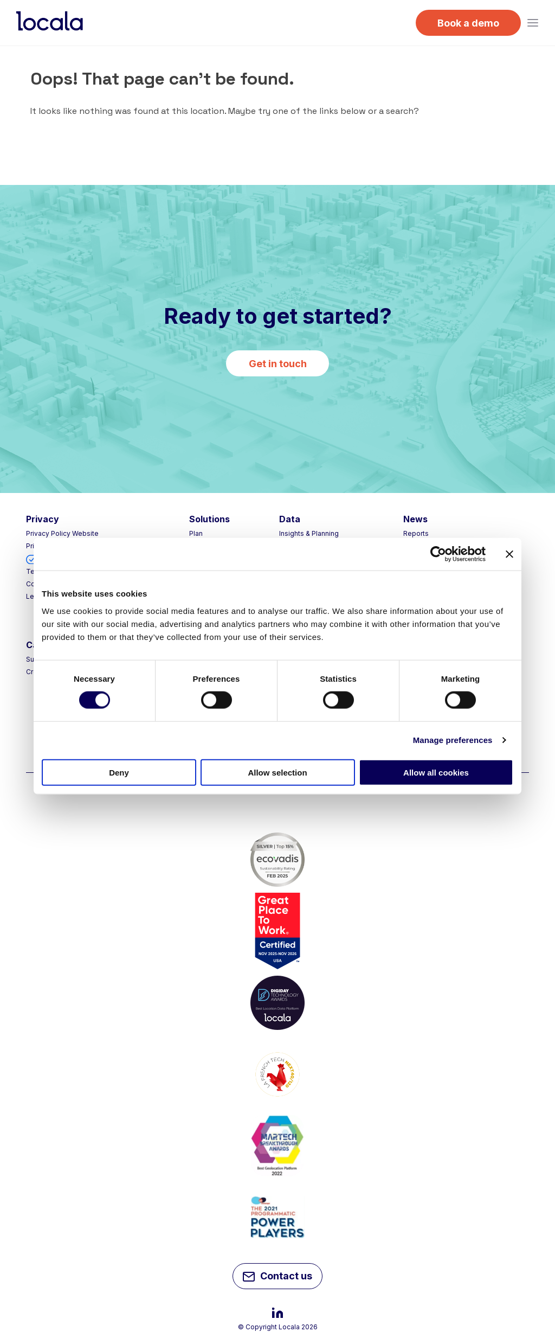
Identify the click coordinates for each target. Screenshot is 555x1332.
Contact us (277, 1277)
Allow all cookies (436, 772)
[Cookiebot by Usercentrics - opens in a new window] (438, 554)
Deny (119, 772)
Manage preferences (453, 740)
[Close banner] (509, 554)
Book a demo (468, 23)
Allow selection (277, 772)
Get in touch (278, 363)
